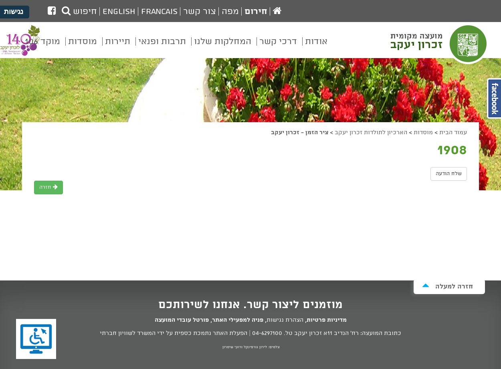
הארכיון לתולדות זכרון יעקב (371, 132)
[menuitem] (316, 47)
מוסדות (423, 132)
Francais (159, 11)
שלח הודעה (449, 173)
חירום (255, 11)
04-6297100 (267, 333)
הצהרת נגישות (285, 320)
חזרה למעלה (447, 286)
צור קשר (199, 11)
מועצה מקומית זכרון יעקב (440, 43)
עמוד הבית (453, 132)
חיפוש (79, 11)
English (119, 11)
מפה (230, 11)
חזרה (48, 187)
